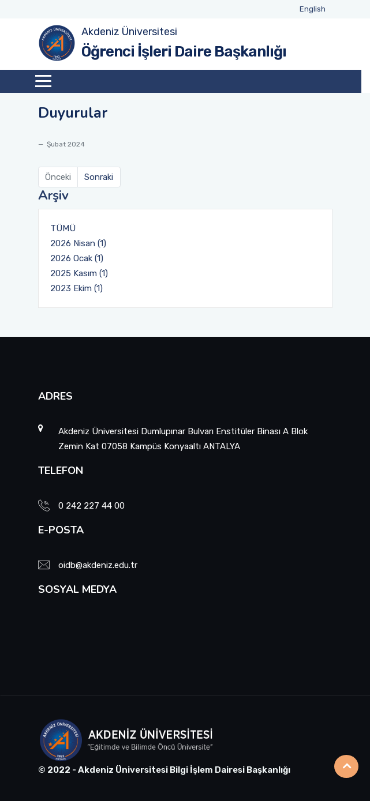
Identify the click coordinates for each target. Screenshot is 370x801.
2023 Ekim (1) (76, 288)
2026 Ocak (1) (76, 258)
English (313, 9)
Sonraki (98, 177)
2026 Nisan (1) (78, 243)
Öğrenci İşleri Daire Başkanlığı (183, 52)
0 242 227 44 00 (91, 506)
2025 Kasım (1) (79, 273)
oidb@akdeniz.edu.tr (97, 565)
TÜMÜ (63, 228)
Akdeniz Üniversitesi (129, 31)
